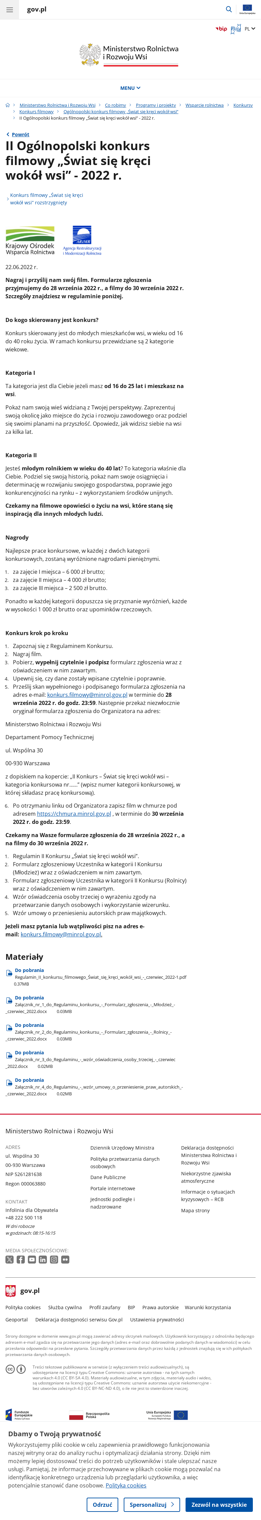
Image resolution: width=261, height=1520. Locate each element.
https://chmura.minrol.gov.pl (74, 890)
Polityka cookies (23, 1383)
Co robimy (115, 105)
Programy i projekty (156, 105)
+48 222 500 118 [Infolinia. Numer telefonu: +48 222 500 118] (23, 1294)
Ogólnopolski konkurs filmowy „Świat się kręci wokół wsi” (121, 111)
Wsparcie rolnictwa (205, 105)
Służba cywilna (65, 1383)
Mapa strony (195, 1286)
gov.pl (22, 1367)
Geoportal (16, 1396)
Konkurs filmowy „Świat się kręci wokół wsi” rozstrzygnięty (46, 199)
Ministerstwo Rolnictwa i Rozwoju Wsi (57, 105)
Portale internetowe (112, 1264)
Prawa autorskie (160, 1383)
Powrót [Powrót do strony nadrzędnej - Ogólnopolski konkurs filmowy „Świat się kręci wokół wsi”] (20, 134)
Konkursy (243, 105)
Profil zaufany (104, 1383)
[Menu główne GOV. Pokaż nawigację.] (9, 9)
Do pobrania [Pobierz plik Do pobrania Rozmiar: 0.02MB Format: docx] (90, 1136)
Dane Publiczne (108, 1253)
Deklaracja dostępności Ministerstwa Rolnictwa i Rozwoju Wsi (209, 1231)
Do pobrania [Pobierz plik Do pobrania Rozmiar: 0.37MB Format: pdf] (95, 1053)
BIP (131, 1383)
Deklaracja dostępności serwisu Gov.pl (79, 1396)
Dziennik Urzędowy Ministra (122, 1224)
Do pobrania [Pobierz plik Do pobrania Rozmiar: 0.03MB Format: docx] (90, 1081)
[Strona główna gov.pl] (37, 10)
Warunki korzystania (208, 1383)
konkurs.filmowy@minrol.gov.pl (87, 771)
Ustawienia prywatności (157, 1396)
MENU (130, 88)
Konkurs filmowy (36, 111)
